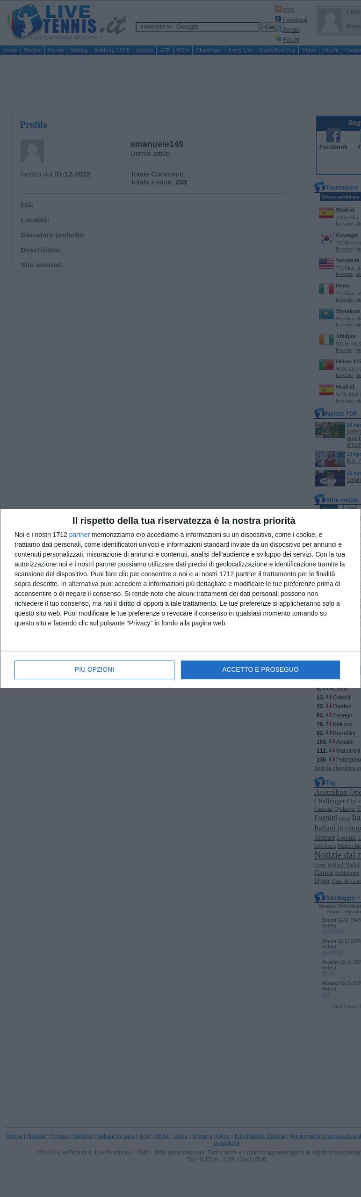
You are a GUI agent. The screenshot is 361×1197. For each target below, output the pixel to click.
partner (79, 535)
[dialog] (180, 598)
